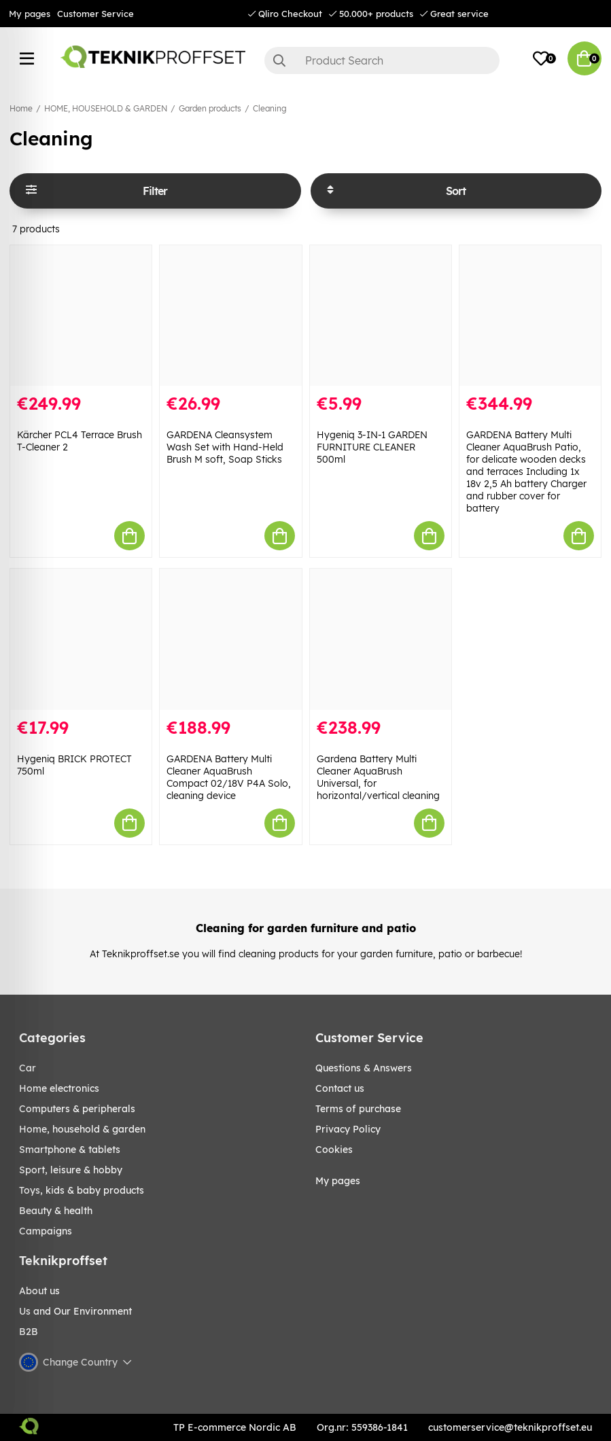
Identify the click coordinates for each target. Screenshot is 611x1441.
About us (39, 1291)
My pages (29, 13)
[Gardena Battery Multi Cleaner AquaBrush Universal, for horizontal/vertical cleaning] (380, 639)
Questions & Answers (363, 1068)
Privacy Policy (348, 1129)
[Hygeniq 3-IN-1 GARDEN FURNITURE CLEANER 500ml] (380, 315)
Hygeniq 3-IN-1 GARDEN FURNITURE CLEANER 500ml (372, 447)
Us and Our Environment (75, 1311)
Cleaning (270, 108)
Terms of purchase (358, 1109)
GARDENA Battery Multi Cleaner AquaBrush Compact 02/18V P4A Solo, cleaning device (229, 777)
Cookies (334, 1149)
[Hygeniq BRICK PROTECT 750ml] (81, 639)
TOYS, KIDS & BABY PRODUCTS (81, 1190)
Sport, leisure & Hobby (70, 1170)
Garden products (210, 108)
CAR (27, 1068)
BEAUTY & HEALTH (55, 1211)
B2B (28, 1332)
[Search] (382, 60)
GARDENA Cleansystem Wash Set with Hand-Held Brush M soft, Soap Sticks (225, 447)
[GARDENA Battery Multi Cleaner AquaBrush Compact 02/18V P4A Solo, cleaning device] (230, 639)
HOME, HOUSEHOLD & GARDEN (105, 108)
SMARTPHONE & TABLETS (69, 1149)
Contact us (339, 1088)
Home (21, 108)
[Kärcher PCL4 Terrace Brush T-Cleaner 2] (81, 315)
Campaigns (45, 1231)
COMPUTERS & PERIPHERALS (77, 1109)
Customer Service (95, 13)
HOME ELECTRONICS (59, 1088)
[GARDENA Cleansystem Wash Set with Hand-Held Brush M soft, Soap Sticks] (230, 315)
